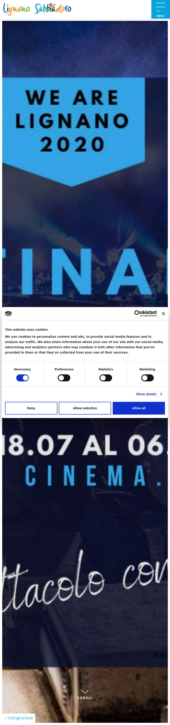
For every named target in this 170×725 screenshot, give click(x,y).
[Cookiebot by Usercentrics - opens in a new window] (137, 313)
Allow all (139, 408)
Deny (31, 408)
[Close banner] (163, 313)
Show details (146, 394)
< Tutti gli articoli (19, 718)
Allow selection (85, 408)
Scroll (85, 693)
